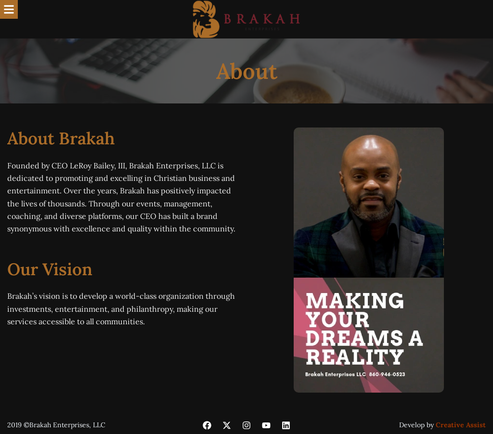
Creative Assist (461, 425)
